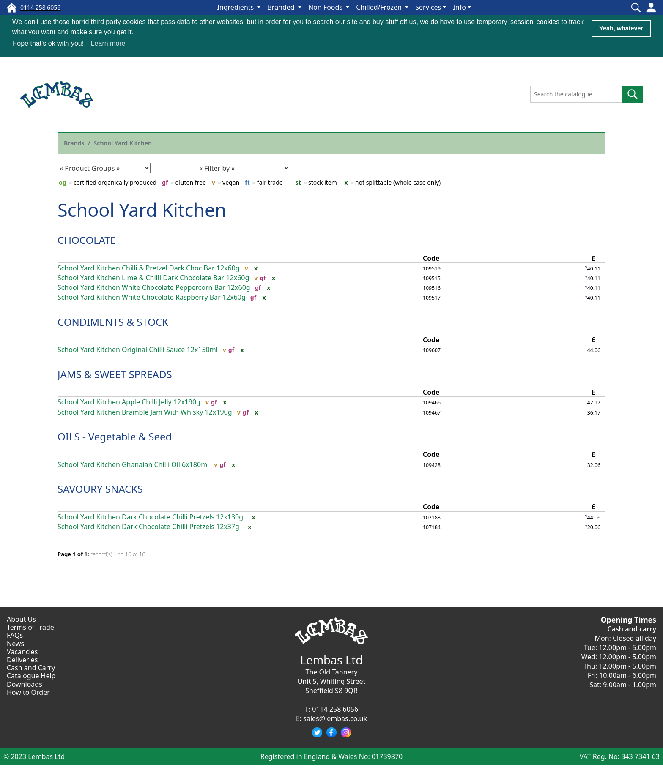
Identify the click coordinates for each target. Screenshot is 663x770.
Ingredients (236, 7)
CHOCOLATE (87, 239)
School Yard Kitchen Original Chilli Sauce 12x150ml (138, 349)
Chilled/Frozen (379, 7)
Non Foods (326, 7)
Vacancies (22, 651)
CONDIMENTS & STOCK (113, 321)
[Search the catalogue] (576, 93)
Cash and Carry (31, 667)
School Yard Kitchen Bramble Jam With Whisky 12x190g (145, 412)
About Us (21, 618)
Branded (281, 7)
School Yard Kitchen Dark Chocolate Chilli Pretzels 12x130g (150, 517)
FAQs (15, 634)
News (15, 643)
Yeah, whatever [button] (621, 28)
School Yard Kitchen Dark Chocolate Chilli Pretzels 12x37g (148, 526)
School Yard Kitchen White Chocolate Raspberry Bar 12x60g (152, 297)
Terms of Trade (30, 626)
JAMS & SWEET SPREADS (115, 374)
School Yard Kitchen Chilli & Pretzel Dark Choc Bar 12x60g (149, 268)
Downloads (24, 683)
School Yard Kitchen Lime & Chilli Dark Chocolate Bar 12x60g (153, 277)
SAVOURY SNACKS (100, 488)
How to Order (28, 691)
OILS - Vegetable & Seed (115, 436)
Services (428, 7)
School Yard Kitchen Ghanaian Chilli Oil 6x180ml (133, 464)
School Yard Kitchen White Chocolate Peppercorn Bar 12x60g (154, 287)
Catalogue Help (31, 675)
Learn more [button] (108, 43)
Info (459, 7)
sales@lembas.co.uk (335, 718)
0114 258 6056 (335, 708)
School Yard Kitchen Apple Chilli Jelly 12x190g (129, 402)
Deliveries (22, 659)
